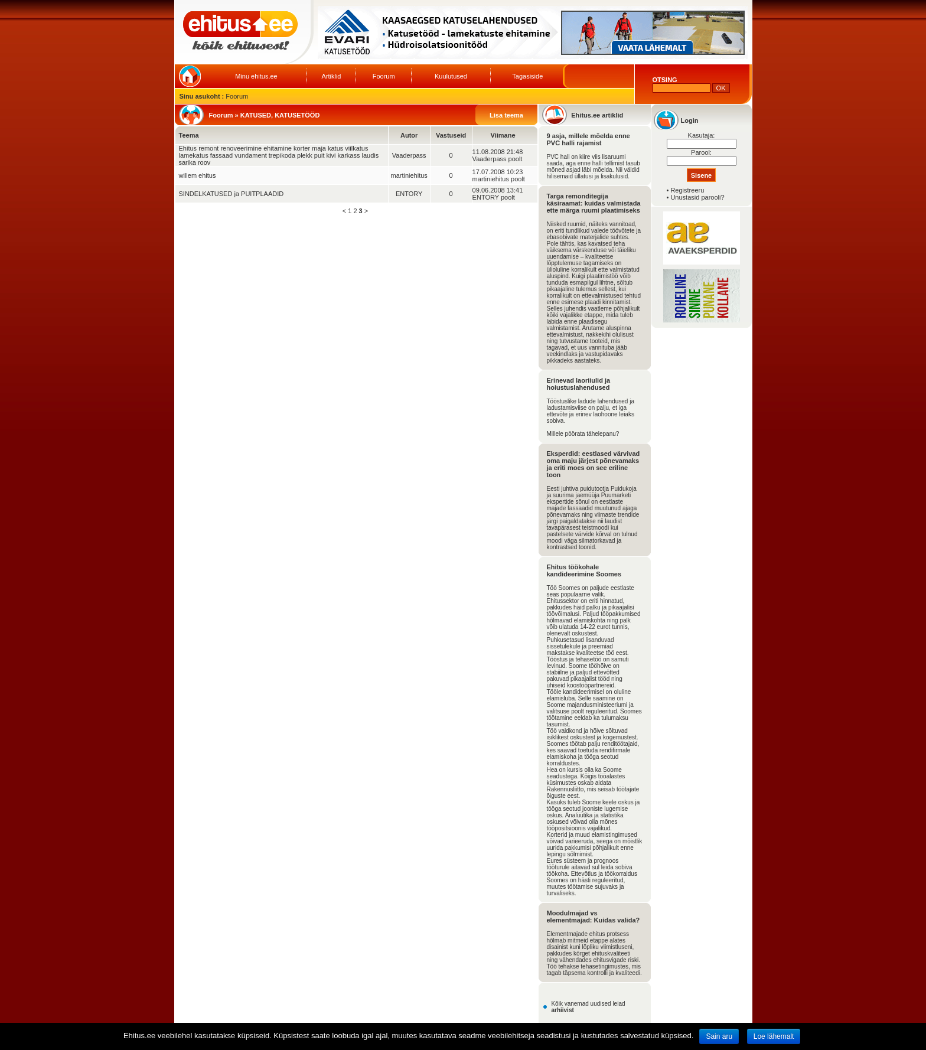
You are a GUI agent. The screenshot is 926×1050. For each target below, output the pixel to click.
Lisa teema (506, 115)
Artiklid (331, 76)
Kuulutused (451, 76)
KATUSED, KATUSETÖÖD (280, 115)
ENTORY (409, 193)
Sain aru (719, 1036)
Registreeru (687, 190)
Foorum (384, 76)
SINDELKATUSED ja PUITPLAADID (231, 193)
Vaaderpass (409, 155)
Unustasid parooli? (697, 197)
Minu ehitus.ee (256, 76)
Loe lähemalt (774, 1036)
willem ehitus (197, 175)
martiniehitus (409, 175)
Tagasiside (527, 76)
